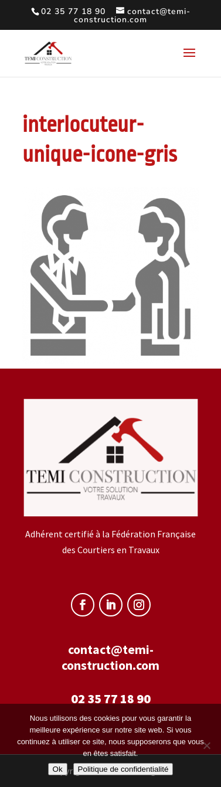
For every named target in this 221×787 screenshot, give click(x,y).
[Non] (206, 745)
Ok (58, 769)
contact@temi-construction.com (110, 657)
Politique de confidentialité (123, 769)
